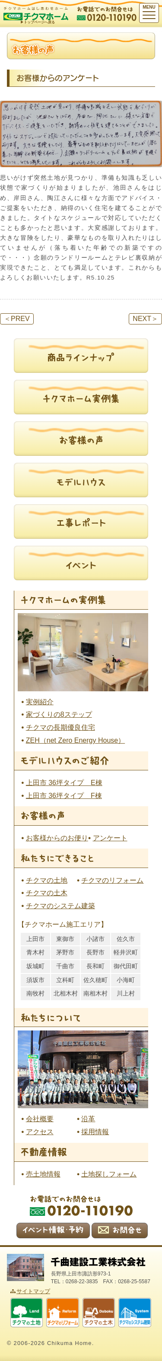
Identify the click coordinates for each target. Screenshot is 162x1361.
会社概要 (40, 1119)
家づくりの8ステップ (59, 714)
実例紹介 (40, 702)
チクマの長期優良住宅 (60, 727)
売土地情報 (43, 1174)
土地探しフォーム (109, 1174)
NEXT (145, 318)
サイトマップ (33, 1291)
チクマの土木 (46, 893)
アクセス (40, 1131)
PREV (17, 318)
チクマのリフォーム (112, 880)
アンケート (110, 838)
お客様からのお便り (57, 838)
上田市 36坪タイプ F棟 (64, 795)
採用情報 (95, 1131)
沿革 (88, 1119)
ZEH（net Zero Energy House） (75, 740)
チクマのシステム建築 (60, 905)
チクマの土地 (46, 880)
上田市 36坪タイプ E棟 (64, 782)
